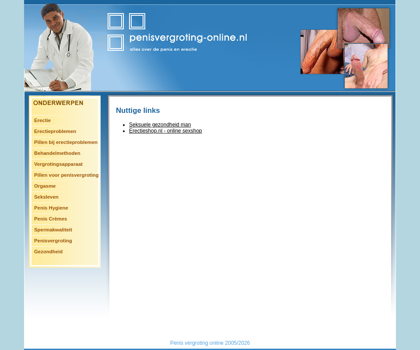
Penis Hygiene (51, 207)
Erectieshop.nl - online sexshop (165, 131)
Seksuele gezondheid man (160, 125)
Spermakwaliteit (53, 229)
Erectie (42, 120)
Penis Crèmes (50, 218)
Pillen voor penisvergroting (66, 175)
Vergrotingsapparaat (58, 164)
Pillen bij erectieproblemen (66, 142)
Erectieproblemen (55, 131)
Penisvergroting (53, 240)
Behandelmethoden (57, 153)
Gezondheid (48, 251)
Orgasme (45, 186)
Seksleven (46, 197)
